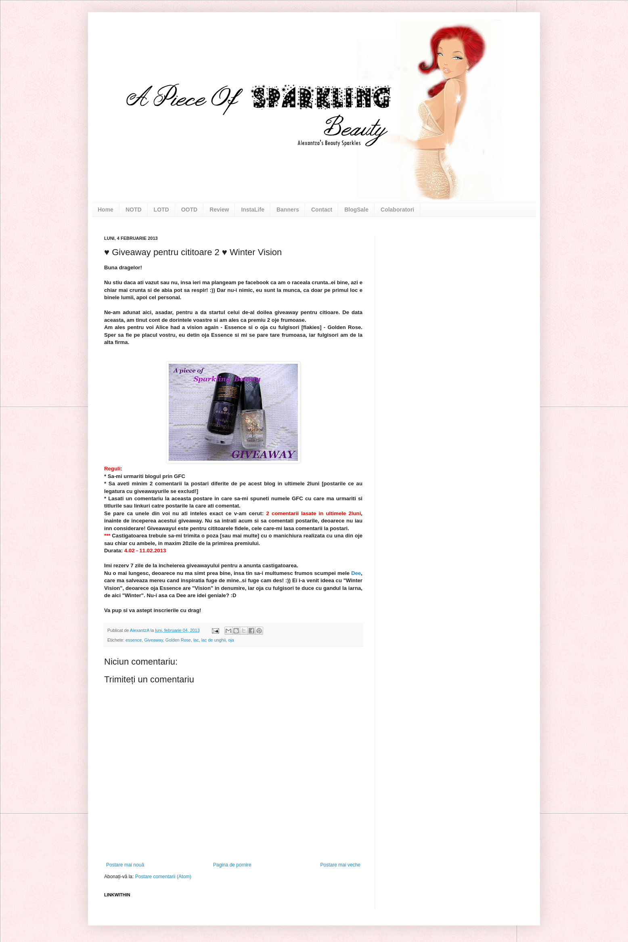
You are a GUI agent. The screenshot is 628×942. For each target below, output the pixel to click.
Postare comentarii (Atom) (163, 876)
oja (231, 640)
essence (134, 640)
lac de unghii (213, 640)
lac (196, 640)
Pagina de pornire (232, 865)
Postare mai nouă (125, 865)
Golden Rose (178, 640)
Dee (356, 573)
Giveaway (153, 640)
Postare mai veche (340, 865)
